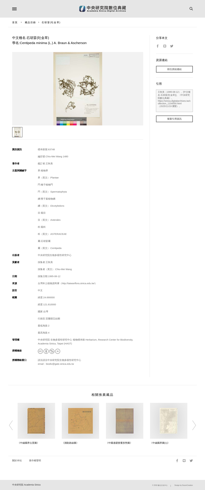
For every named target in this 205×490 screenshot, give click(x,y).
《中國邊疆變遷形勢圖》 (119, 442)
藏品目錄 (30, 22)
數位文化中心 (163, 485)
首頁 (15, 22)
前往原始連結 (174, 69)
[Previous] (14, 425)
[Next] (191, 425)
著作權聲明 (35, 460)
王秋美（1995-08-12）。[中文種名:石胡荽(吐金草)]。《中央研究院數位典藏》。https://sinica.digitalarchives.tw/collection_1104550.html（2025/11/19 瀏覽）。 (174, 101)
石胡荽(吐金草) (51, 22)
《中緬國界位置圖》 (28, 442)
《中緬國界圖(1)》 (160, 442)
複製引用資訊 (174, 118)
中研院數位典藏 (102, 9)
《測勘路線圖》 (70, 442)
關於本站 (17, 460)
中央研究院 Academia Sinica (26, 485)
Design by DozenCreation (184, 485)
